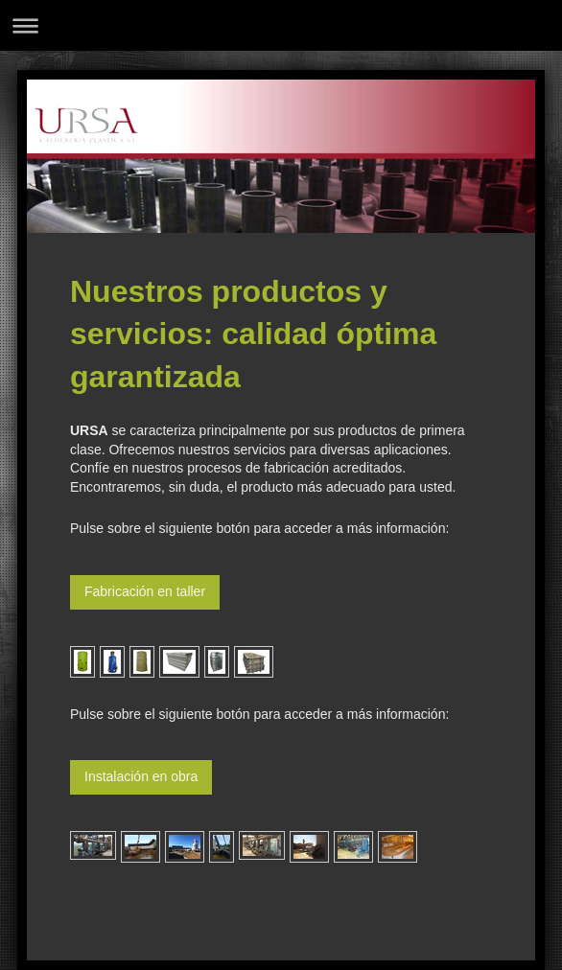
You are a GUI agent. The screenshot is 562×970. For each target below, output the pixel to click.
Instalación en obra (141, 776)
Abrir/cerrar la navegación (281, 25)
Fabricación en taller (144, 591)
